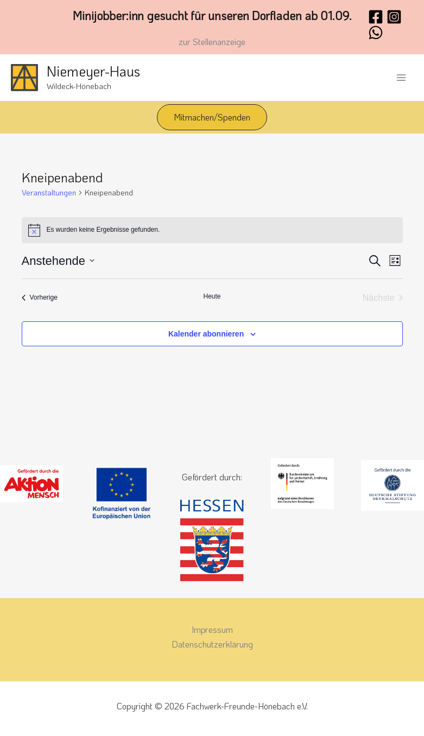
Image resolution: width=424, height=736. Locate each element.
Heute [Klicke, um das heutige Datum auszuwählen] (211, 296)
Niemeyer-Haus (93, 71)
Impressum (212, 629)
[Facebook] (375, 16)
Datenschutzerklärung (212, 644)
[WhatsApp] (375, 32)
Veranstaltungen (49, 192)
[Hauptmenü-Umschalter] (401, 78)
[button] (212, 117)
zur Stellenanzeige (212, 41)
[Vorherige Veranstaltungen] (40, 298)
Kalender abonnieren (206, 333)
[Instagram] (394, 16)
